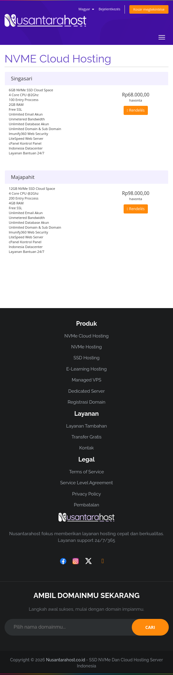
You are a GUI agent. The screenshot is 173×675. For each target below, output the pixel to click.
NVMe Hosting (86, 347)
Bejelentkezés (109, 9)
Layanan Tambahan (86, 426)
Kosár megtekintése (149, 9)
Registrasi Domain (86, 402)
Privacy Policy (86, 494)
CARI (150, 627)
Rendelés (136, 110)
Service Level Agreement (86, 482)
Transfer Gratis (86, 437)
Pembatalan (86, 505)
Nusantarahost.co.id (65, 659)
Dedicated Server (86, 391)
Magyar (86, 9)
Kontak (86, 448)
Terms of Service (86, 472)
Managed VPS (86, 380)
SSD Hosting (86, 358)
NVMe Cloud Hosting (86, 336)
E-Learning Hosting (86, 369)
